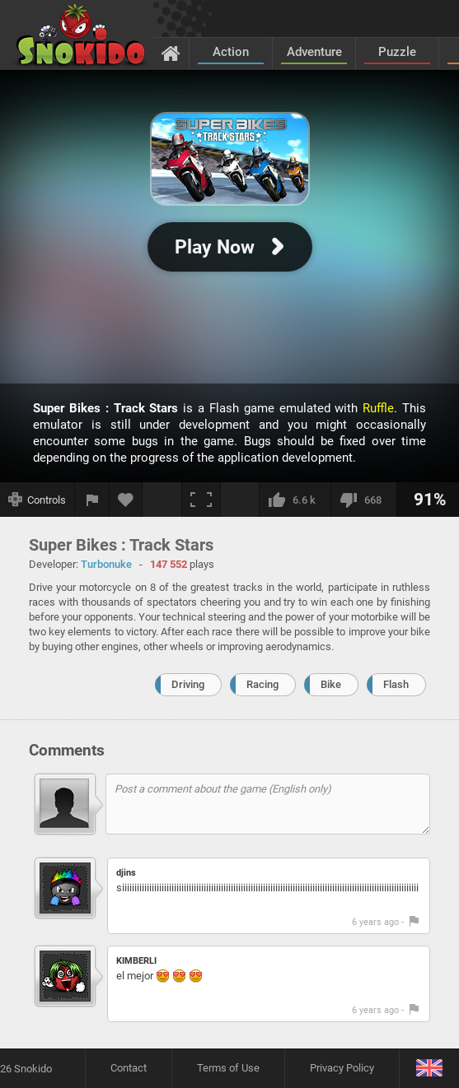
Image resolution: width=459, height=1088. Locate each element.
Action (231, 51)
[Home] (171, 52)
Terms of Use (228, 1068)
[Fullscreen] (201, 499)
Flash (396, 684)
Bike (331, 684)
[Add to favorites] (126, 499)
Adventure (314, 51)
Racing (262, 684)
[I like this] (294, 499)
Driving (187, 684)
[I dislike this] (363, 499)
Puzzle (397, 51)
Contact (128, 1068)
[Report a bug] (92, 499)
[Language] (429, 1068)
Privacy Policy (342, 1068)
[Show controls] (37, 499)
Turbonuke (106, 564)
